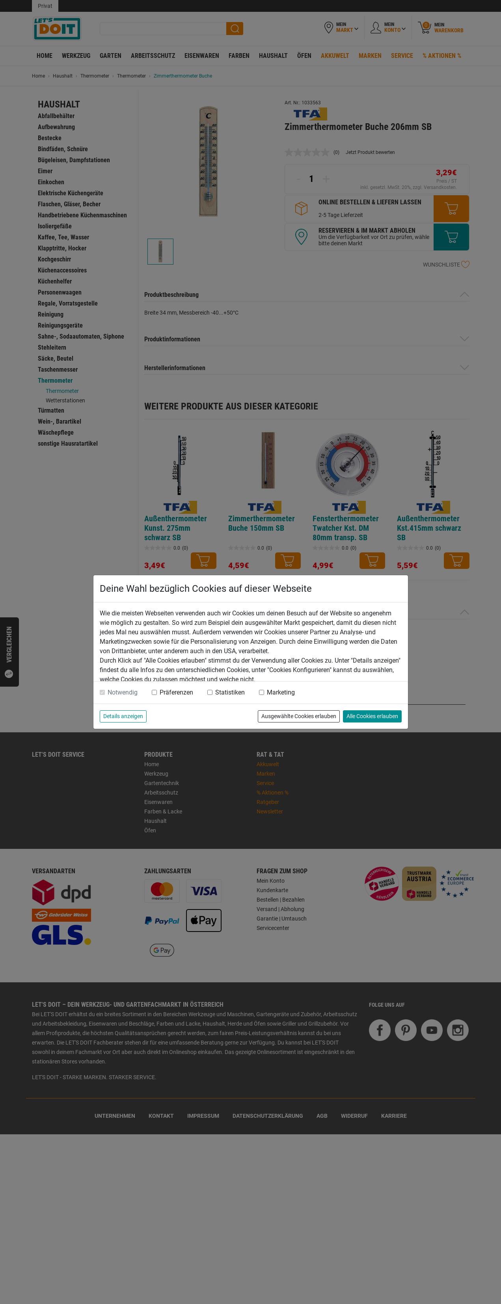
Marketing (281, 692)
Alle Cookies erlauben (372, 716)
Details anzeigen (123, 716)
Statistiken (230, 692)
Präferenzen (176, 692)
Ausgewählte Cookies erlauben (298, 716)
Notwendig (123, 692)
